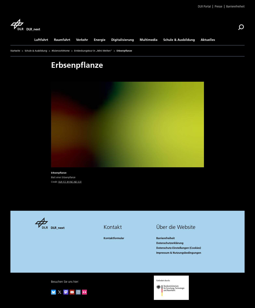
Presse (218, 6)
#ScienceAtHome (61, 51)
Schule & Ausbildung (179, 39)
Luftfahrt (41, 39)
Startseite (15, 51)
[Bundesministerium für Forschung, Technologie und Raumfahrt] (172, 299)
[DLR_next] (25, 24)
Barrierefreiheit (235, 6)
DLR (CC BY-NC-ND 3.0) (69, 181)
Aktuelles (208, 39)
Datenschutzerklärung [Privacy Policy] (169, 243)
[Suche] (241, 27)
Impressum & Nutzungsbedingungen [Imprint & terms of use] (178, 252)
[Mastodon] (65, 293)
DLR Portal (204, 6)
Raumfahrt (62, 39)
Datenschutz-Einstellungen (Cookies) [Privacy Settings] (178, 247)
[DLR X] (59, 293)
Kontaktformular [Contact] (114, 238)
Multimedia (148, 39)
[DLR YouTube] (72, 293)
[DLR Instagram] (78, 293)
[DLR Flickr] (84, 293)
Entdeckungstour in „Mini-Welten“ (93, 51)
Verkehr (82, 39)
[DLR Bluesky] (53, 293)
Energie (99, 39)
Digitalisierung (122, 39)
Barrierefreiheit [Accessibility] (165, 238)
